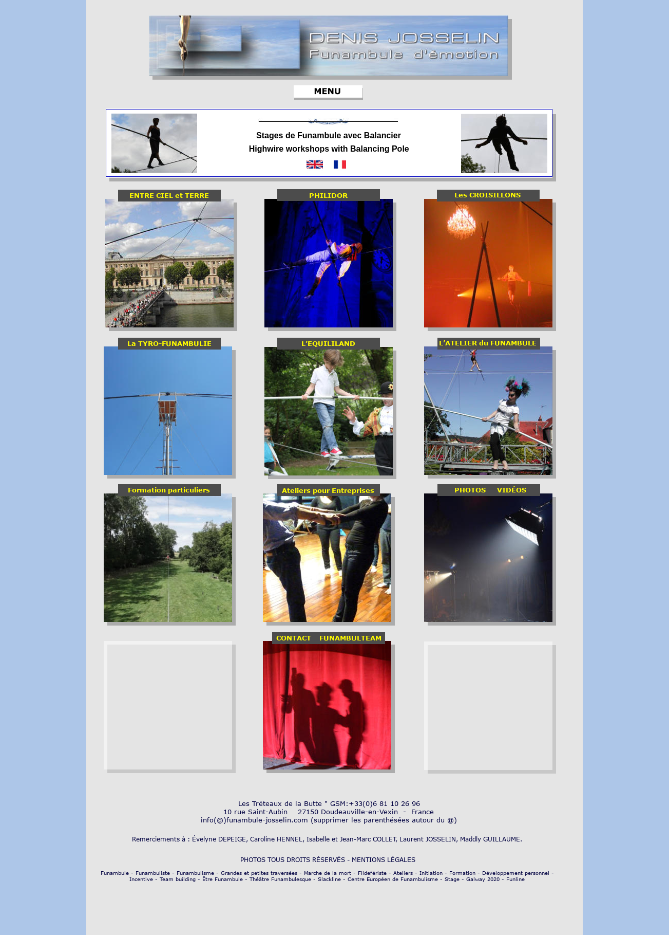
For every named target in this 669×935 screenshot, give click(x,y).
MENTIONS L (371, 859)
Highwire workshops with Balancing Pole (329, 148)
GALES (408, 859)
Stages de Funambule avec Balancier (328, 135)
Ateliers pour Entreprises (328, 490)
